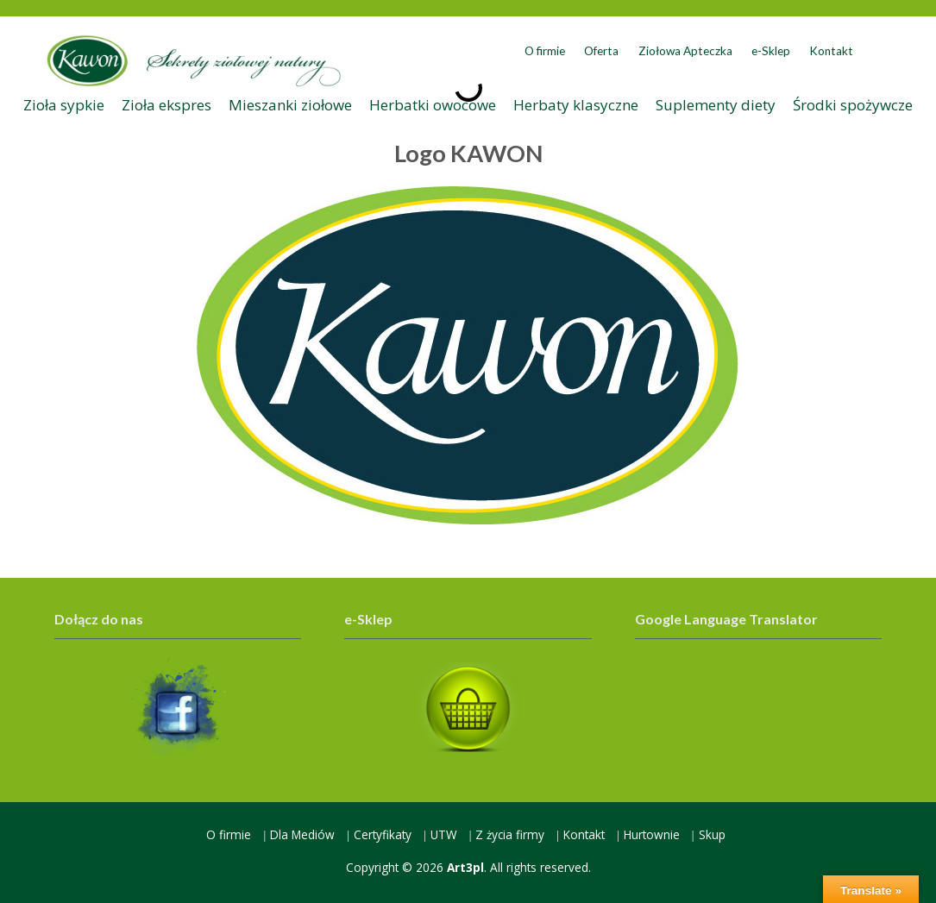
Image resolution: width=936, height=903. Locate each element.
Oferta (601, 51)
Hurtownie (652, 834)
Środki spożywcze (853, 105)
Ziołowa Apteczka (685, 51)
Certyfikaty (382, 834)
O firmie (545, 51)
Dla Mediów (302, 834)
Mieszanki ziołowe (290, 105)
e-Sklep (770, 51)
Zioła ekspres (166, 105)
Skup (712, 834)
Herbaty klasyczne (575, 105)
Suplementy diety (716, 105)
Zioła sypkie (63, 105)
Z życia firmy (509, 834)
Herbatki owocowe (432, 105)
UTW (443, 834)
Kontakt (831, 51)
